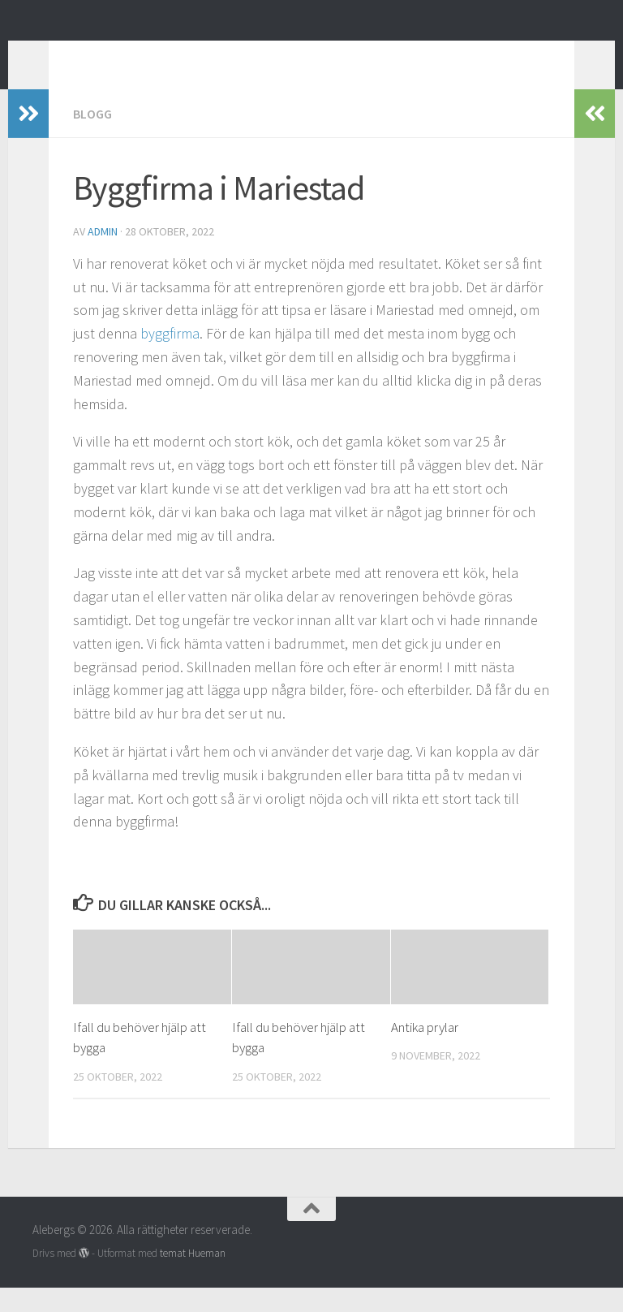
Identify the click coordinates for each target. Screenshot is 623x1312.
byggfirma (170, 357)
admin (103, 255)
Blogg (92, 138)
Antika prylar (424, 1051)
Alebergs (95, 56)
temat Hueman (193, 1277)
